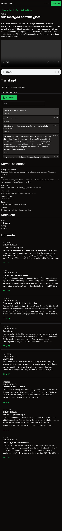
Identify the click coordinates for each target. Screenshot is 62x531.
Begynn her (55, 3)
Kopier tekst (9, 97)
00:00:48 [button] (56, 125)
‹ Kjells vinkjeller (25, 10)
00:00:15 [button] (56, 118)
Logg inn (45, 3)
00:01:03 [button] (56, 136)
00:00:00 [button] (56, 110)
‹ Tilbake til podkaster (9, 10)
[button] (31, 111)
